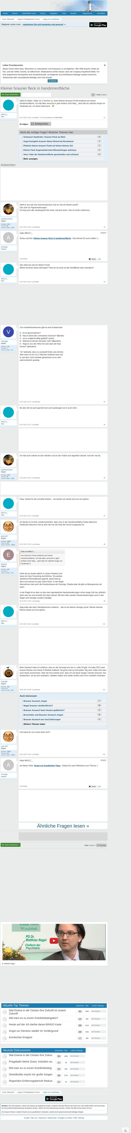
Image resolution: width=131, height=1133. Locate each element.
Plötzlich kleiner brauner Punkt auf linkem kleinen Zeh (48, 146)
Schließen (53, 81)
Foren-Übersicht (8, 1092)
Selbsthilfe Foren (29, 13)
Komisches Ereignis (20, 1037)
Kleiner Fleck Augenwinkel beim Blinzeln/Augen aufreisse (49, 150)
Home (5, 13)
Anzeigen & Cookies (65, 1118)
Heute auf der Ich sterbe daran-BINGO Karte (35, 1024)
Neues (14, 13)
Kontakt (26, 1118)
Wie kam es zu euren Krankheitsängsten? (33, 1018)
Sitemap (81, 1118)
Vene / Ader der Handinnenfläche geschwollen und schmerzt (51, 154)
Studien (73, 13)
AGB (75, 1118)
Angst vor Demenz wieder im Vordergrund (33, 1030)
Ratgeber (53, 13)
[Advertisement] (44, 646)
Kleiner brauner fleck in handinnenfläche (35, 88)
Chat (64, 13)
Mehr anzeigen (30, 159)
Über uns (34, 1118)
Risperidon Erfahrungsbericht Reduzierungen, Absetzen (41, 1080)
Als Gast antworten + (11, 94)
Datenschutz (52, 1118)
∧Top (125, 1130)
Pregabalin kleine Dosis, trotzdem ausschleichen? (38, 1061)
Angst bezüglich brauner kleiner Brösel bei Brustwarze (48, 141)
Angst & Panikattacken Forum (28, 1092)
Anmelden (101, 13)
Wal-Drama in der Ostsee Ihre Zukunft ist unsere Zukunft (42, 1055)
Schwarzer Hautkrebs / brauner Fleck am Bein (44, 137)
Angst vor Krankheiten (51, 1092)
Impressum (42, 1118)
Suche (42, 13)
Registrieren (88, 13)
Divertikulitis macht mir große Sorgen (30, 1074)
